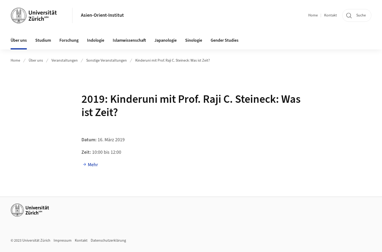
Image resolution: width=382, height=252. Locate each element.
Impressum (63, 240)
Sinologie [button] (193, 40)
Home (313, 15)
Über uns (36, 60)
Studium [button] (43, 40)
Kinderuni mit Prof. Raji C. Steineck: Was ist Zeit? (172, 60)
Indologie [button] (95, 40)
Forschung (69, 40)
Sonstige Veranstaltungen (106, 60)
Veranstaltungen (64, 60)
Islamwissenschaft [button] (129, 40)
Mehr (93, 164)
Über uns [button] (19, 40)
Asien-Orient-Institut (102, 15)
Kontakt (330, 15)
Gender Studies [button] (224, 40)
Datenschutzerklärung (108, 240)
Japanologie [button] (165, 40)
